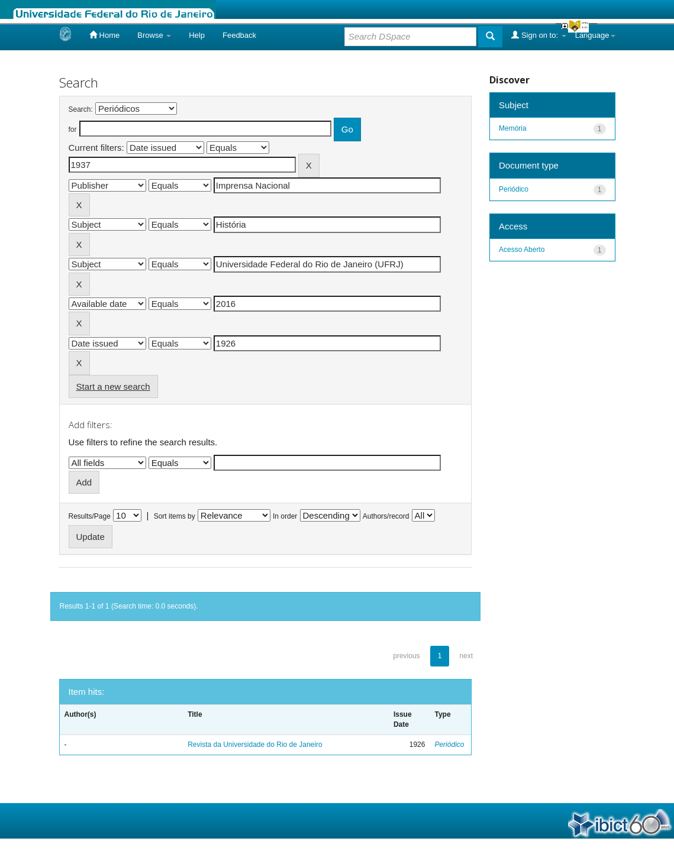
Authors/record (386, 516)
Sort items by (174, 516)
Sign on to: (538, 35)
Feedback (239, 35)
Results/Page (90, 516)
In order (285, 516)
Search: (81, 109)
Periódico (449, 744)
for (73, 129)
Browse (154, 35)
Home (104, 35)
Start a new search (113, 386)
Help (197, 35)
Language (595, 35)
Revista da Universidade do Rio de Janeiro (255, 744)
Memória (513, 128)
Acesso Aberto (521, 249)
